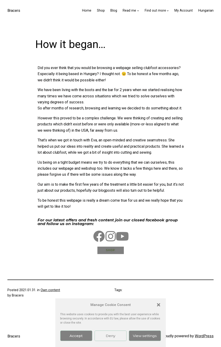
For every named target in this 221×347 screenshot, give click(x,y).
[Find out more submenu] (168, 11)
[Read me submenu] (138, 11)
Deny (110, 336)
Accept (76, 336)
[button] (158, 304)
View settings (145, 336)
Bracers (13, 10)
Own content (50, 290)
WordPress (204, 336)
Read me (129, 11)
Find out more (155, 11)
